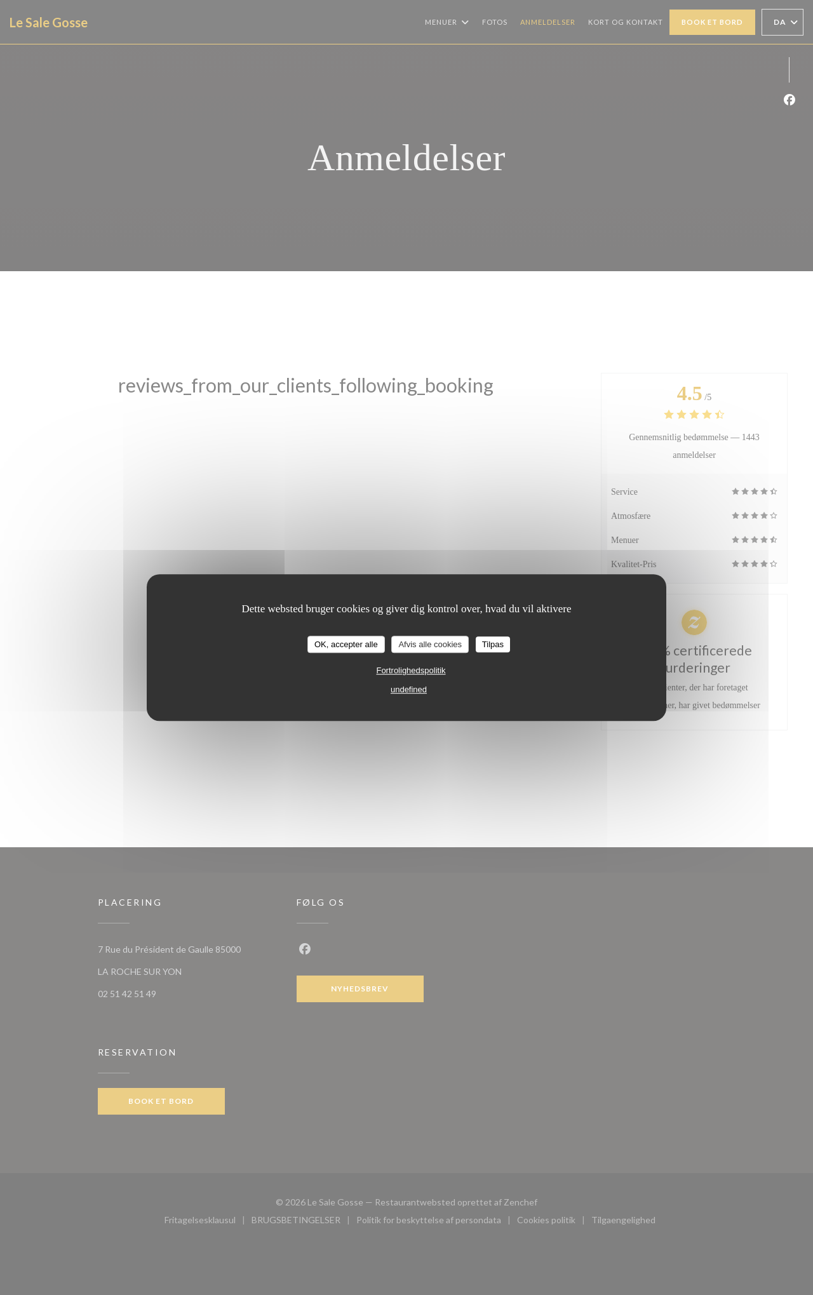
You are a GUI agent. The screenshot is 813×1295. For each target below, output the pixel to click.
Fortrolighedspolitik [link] (410, 670)
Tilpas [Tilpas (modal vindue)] (493, 644)
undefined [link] (409, 689)
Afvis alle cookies (430, 644)
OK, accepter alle (346, 644)
